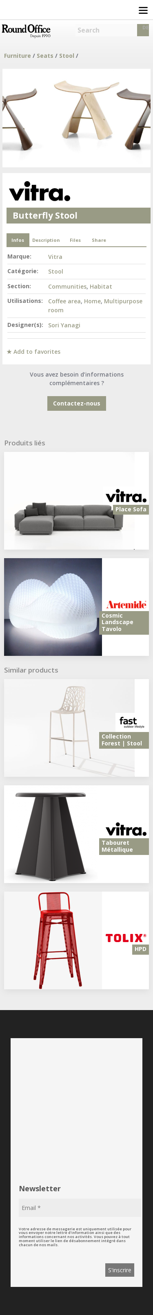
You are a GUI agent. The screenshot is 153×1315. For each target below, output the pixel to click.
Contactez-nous (76, 403)
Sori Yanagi (64, 325)
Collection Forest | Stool (122, 739)
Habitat (101, 286)
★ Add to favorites (33, 351)
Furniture (17, 55)
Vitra (55, 257)
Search (89, 30)
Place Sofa (130, 509)
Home (92, 301)
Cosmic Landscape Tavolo (117, 622)
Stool (66, 55)
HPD (140, 949)
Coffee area (64, 301)
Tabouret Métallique (117, 846)
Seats (45, 55)
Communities (67, 286)
